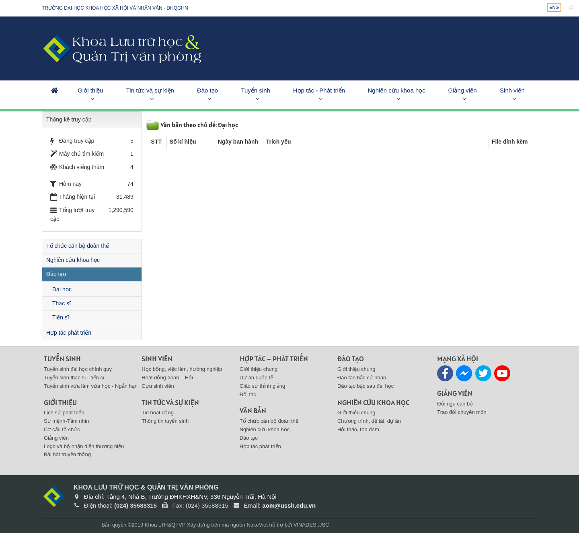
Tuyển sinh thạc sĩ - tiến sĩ (74, 378)
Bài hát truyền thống (67, 454)
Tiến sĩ (60, 317)
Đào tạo (207, 90)
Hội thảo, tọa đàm (358, 429)
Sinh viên (512, 90)
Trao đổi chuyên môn (461, 412)
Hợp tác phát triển (68, 332)
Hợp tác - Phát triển (319, 90)
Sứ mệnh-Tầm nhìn (66, 421)
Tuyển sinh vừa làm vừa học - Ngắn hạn (91, 386)
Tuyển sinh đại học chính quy (78, 369)
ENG (554, 7)
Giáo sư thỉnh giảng (262, 386)
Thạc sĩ (61, 303)
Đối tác (248, 394)
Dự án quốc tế (256, 378)
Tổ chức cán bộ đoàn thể (77, 246)
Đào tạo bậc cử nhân (361, 378)
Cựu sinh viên (158, 386)
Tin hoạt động (158, 413)
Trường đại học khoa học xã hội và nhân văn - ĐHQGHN (115, 8)
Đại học (62, 289)
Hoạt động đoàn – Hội (167, 378)
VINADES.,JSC (311, 525)
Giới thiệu (90, 90)
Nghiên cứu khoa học (396, 90)
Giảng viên (462, 90)
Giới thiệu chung (259, 369)
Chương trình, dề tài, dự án (369, 421)
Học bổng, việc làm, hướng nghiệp (182, 369)
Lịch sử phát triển (64, 413)
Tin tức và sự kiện (150, 90)
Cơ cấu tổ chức (62, 429)
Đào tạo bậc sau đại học (365, 386)
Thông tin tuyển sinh (165, 421)
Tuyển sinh (255, 90)
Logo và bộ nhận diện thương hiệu (84, 446)
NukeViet (257, 525)
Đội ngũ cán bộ (455, 404)
